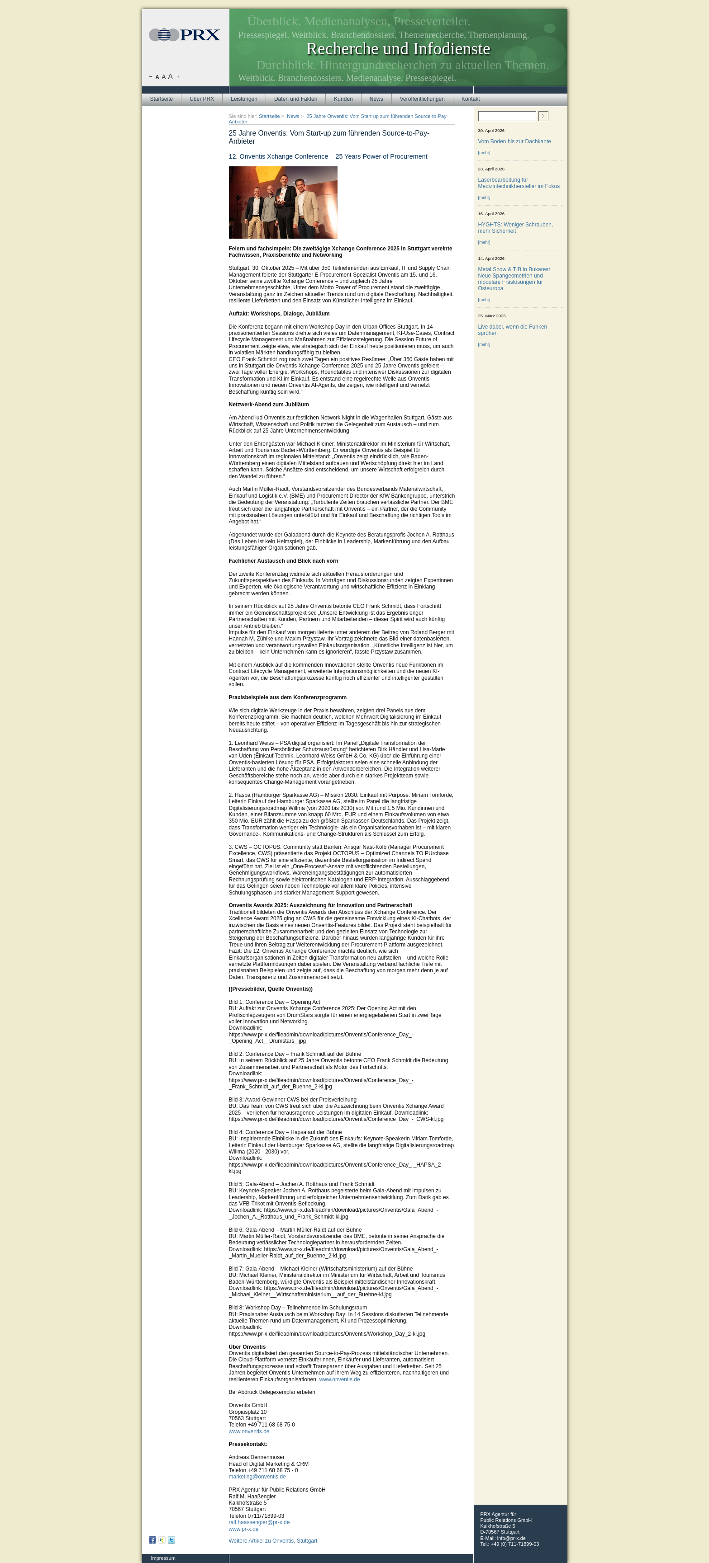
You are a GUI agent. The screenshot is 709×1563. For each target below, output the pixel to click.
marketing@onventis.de (257, 1477)
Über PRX (202, 99)
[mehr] (484, 152)
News (376, 99)
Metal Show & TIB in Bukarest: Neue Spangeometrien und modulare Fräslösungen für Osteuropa (515, 279)
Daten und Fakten (295, 99)
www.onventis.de (339, 1379)
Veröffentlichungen (422, 99)
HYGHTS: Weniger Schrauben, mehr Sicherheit (515, 227)
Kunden (343, 99)
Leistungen (244, 99)
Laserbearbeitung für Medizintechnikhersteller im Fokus (519, 183)
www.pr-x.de (244, 1529)
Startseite (161, 99)
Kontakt (471, 99)
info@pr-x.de (511, 1538)
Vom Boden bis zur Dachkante (514, 141)
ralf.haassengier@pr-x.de (259, 1522)
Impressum (163, 1558)
